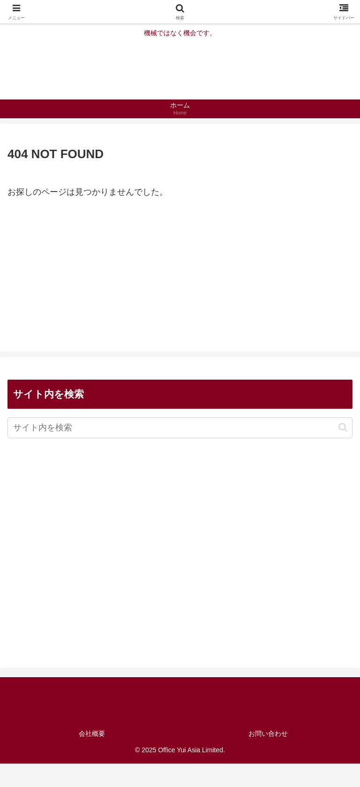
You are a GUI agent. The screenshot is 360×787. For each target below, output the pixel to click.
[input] (180, 427)
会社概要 (92, 733)
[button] (343, 427)
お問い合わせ (268, 733)
